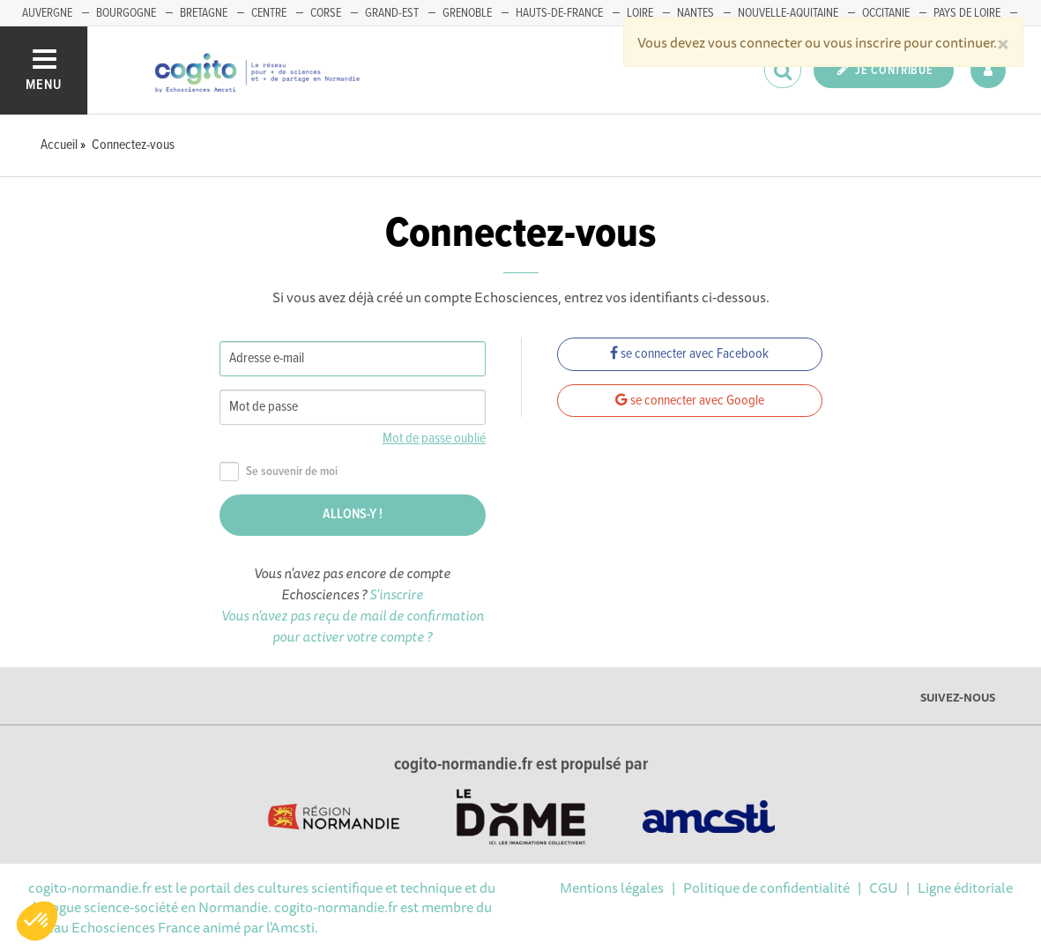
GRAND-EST (392, 13)
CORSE (325, 13)
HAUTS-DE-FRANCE (559, 13)
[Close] (1003, 42)
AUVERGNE (47, 13)
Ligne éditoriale (965, 887)
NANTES (695, 13)
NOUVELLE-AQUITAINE (788, 13)
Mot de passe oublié (434, 438)
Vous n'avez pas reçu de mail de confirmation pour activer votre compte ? (352, 626)
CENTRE (268, 13)
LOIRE (640, 13)
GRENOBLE (467, 13)
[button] (37, 921)
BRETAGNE (203, 13)
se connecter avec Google (689, 400)
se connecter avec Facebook (689, 354)
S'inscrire (396, 594)
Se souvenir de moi (278, 472)
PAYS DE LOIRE (966, 13)
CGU (883, 887)
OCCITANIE (886, 13)
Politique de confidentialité (766, 887)
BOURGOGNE (126, 13)
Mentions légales (612, 887)
